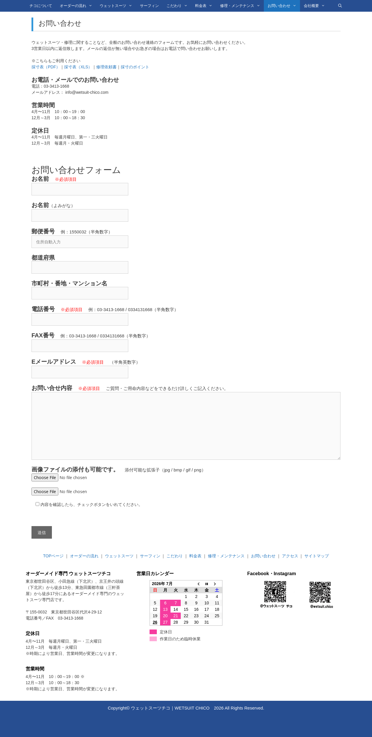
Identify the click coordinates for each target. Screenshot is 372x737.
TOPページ (53, 556)
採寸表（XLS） (78, 67)
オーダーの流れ (78, 6)
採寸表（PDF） (45, 67)
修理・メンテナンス (242, 6)
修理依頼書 (106, 67)
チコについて (40, 6)
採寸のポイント (135, 67)
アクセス (290, 556)
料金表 (205, 6)
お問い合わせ (284, 6)
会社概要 (316, 6)
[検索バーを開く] (340, 6)
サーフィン (149, 6)
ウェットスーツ (118, 6)
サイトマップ (316, 556)
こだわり (178, 6)
